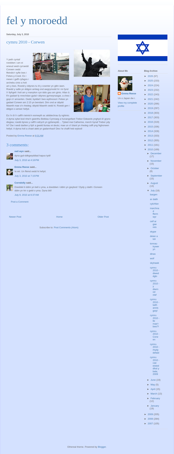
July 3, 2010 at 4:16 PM (26, 160)
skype (153, 231)
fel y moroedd (36, 20)
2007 (151, 423)
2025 (151, 80)
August (154, 183)
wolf (152, 258)
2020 (151, 103)
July (153, 190)
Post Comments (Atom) (66, 227)
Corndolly (20, 182)
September (156, 175)
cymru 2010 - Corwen (154, 335)
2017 (151, 117)
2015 (151, 126)
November (156, 160)
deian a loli (154, 237)
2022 (151, 94)
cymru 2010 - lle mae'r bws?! (154, 321)
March (154, 393)
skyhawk (154, 263)
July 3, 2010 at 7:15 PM (26, 176)
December (156, 153)
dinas (153, 254)
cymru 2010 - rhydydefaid (154, 348)
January (155, 405)
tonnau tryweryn (154, 246)
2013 (151, 135)
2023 (151, 90)
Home (59, 216)
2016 (151, 122)
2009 (151, 414)
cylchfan (154, 203)
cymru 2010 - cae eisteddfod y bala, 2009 (154, 366)
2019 (151, 108)
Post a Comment (19, 201)
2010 (151, 149)
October (155, 168)
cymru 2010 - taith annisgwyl (154, 305)
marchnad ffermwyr (154, 212)
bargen (153, 194)
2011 (151, 145)
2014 (151, 131)
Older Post (103, 216)
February (155, 398)
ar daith (154, 199)
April (153, 389)
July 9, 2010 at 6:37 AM (26, 195)
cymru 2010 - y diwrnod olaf (154, 287)
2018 (151, 113)
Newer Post (15, 216)
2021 (151, 99)
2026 (151, 76)
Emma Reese (21, 167)
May (153, 384)
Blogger (102, 446)
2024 (151, 85)
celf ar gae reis (153, 224)
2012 (151, 140)
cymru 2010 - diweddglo (154, 272)
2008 (151, 418)
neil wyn (19, 151)
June (153, 380)
